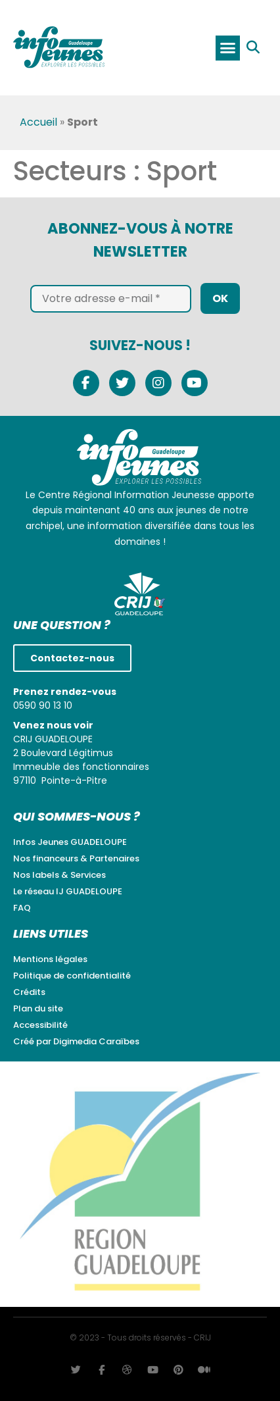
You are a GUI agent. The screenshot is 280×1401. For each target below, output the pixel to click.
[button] (228, 48)
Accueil (38, 122)
